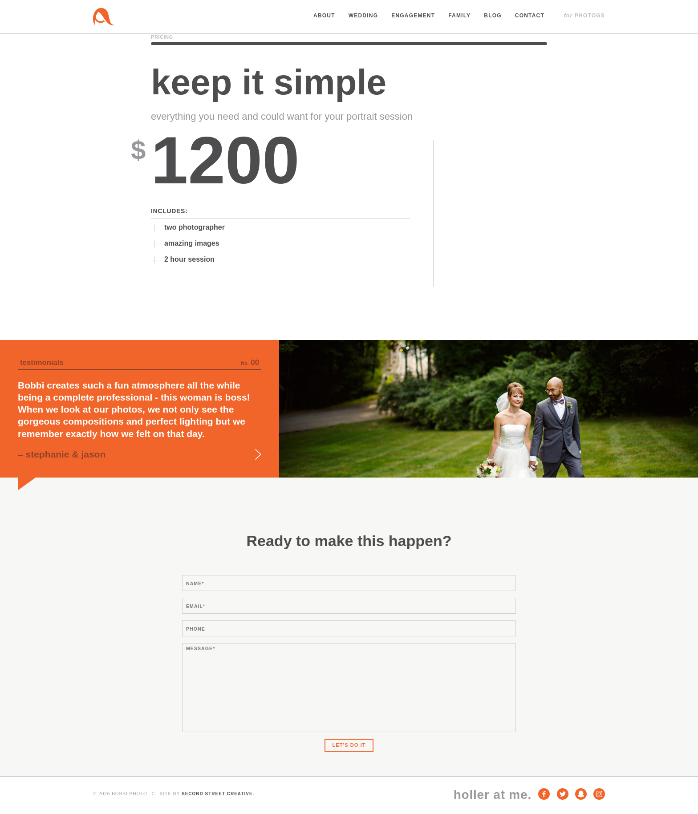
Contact (529, 15)
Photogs (584, 15)
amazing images (191, 243)
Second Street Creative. (218, 793)
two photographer (194, 227)
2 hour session (189, 259)
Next (258, 454)
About (324, 15)
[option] (349, 409)
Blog (492, 15)
